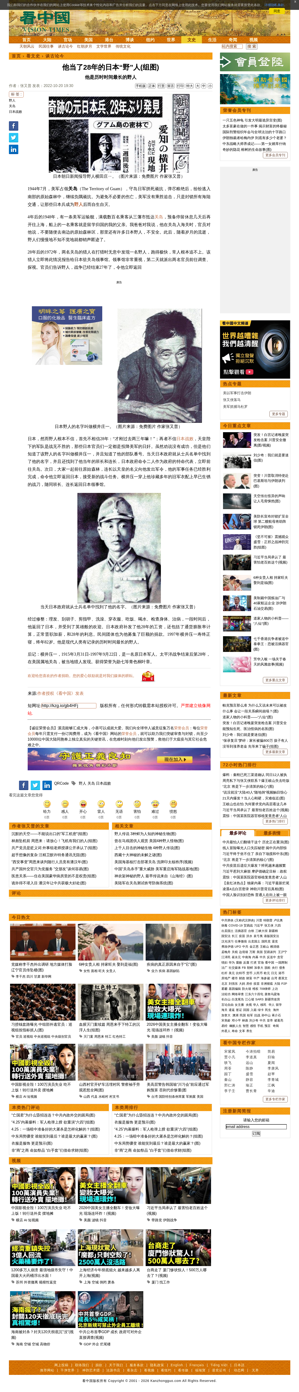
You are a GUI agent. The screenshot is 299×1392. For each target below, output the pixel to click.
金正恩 (254, 946)
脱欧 (268, 967)
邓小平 (236, 1020)
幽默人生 (235, 1026)
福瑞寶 (200, 1370)
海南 (19, 1344)
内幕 (255, 957)
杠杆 (224, 973)
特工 (108, 1036)
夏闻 (271, 1063)
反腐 (246, 962)
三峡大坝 (261, 931)
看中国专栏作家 (239, 1042)
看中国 (47, 21)
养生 (249, 1031)
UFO (238, 946)
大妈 (242, 983)
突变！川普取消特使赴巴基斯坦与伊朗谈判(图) (271, 480)
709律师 (265, 989)
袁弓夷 (258, 936)
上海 (87, 1282)
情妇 (224, 962)
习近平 (258, 925)
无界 (255, 1370)
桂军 (250, 1015)
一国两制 (281, 962)
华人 (256, 1004)
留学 (279, 1004)
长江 (235, 936)
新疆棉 (273, 931)
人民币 (258, 973)
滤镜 (162, 1036)
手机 (260, 1026)
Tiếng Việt (219, 1365)
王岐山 (264, 946)
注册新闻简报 (237, 1111)
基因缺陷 (172, 971)
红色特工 (119, 1036)
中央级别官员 (61, 1036)
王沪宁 (282, 952)
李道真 (251, 1057)
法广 (224, 967)
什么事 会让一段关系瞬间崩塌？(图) (251, 711)
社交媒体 (235, 967)
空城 (95, 1282)
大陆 (47, 40)
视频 (253, 40)
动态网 (239, 1370)
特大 (189, 86)
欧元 (267, 973)
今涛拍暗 (253, 1051)
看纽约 (166, 1370)
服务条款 (137, 1365)
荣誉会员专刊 (237, 110)
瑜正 (249, 1085)
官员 (19, 1036)
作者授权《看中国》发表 (60, 693)
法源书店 (113, 1370)
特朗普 (268, 920)
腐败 (239, 962)
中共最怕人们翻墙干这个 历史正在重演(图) (256, 842)
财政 (242, 978)
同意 (277, 11)
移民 (263, 1004)
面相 (94, 971)
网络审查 (238, 994)
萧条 (111, 1282)
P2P (284, 983)
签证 (239, 1010)
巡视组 (28, 1036)
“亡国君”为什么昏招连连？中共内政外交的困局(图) (53, 1115)
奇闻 (233, 40)
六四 (278, 925)
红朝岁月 (84, 46)
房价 (249, 983)
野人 (12, 100)
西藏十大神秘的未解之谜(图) (138, 855)
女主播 (240, 1004)
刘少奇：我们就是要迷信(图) (245, 735)
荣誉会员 (181, 728)
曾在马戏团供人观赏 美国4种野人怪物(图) (149, 841)
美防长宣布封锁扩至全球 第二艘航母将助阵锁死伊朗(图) (271, 521)
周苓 (228, 1068)
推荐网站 (47, 1370)
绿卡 (261, 1010)
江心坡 (249, 999)
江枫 (271, 1085)
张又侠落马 (232, 400)
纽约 (150, 40)
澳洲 (235, 1015)
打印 (180, 86)
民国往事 (46, 46)
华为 (232, 962)
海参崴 (265, 978)
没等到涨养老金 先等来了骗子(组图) (251, 746)
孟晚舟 (226, 952)
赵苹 (271, 1074)
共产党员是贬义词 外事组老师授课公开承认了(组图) (54, 848)
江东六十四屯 (254, 994)
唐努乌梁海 (272, 994)
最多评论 (237, 833)
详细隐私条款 (274, 5)
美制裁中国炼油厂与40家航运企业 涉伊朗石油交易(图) (270, 603)
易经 (224, 1026)
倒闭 (103, 1282)
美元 (232, 973)
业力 (154, 971)
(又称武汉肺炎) (245, 920)
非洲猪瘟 (267, 983)
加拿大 (258, 967)
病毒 (224, 925)
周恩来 (99, 1036)
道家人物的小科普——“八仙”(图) (248, 717)
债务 (282, 967)
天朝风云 (26, 46)
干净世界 (68, 1370)
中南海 (246, 957)
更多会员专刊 (275, 155)
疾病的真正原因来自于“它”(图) (172, 964)
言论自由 (227, 1004)
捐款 (98, 1365)
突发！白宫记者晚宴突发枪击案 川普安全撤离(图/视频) (271, 440)
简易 (271, 1051)
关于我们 (116, 1365)
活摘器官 (241, 931)
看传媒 (183, 1370)
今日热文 (21, 917)
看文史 (33, 56)
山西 (86, 1096)
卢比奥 (278, 920)
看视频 (149, 1370)
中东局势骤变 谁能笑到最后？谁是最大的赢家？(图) (54, 1136)
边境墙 (243, 952)
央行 (275, 967)
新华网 (46, 976)
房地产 (226, 978)
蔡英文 (283, 978)
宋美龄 (226, 1020)
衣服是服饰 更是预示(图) (32, 1143)
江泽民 (226, 957)
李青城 (273, 1080)
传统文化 (123, 46)
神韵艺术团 (91, 1370)
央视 (249, 1004)
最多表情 (272, 833)
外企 (95, 1344)
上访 (275, 989)
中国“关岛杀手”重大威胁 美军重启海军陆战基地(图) (156, 869)
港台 (109, 40)
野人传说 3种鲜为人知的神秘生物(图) (145, 834)
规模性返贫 (48, 1282)
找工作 (164, 1282)
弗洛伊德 (227, 946)
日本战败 (15, 111)
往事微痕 (241, 941)
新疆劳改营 (272, 999)
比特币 (240, 973)
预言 (268, 1026)
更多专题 (278, 414)
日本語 (239, 1365)
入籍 (253, 1010)
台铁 (251, 931)
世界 (171, 40)
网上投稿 (61, 1365)
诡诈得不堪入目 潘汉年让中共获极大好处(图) (48, 883)
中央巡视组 (42, 1036)
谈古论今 (65, 46)
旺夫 (101, 971)
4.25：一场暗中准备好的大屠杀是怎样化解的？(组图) (55, 1129)
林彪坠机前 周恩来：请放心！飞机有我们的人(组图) (54, 841)
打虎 (253, 962)
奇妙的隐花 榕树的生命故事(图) (247, 149)
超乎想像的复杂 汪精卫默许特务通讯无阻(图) (48, 855)
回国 (246, 1010)
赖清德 (274, 946)
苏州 (19, 1282)
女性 (86, 971)
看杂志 (132, 1370)
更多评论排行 (275, 900)
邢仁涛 (229, 1085)
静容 (249, 1080)
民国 (243, 1015)
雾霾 (224, 989)
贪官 (280, 957)
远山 (249, 1063)
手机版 (141, 86)
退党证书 (219, 1370)
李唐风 (273, 1068)
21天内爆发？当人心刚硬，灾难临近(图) (254, 798)
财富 (249, 978)
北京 (224, 983)
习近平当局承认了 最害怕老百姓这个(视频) (256, 810)
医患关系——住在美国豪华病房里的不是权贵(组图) (54, 876)
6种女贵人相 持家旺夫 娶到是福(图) (108, 964)
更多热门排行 (275, 821)
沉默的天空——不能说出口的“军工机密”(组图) (49, 834)
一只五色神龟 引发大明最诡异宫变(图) (252, 120)
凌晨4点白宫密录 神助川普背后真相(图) (253, 889)
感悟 (253, 1026)
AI (24, 1096)
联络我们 (82, 1365)
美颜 (154, 1036)
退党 (275, 941)
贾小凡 (229, 1057)
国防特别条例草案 (172, 1096)
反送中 (271, 957)
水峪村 (103, 1096)
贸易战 (248, 925)
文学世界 (103, 46)
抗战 (257, 1015)
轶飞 (228, 1063)
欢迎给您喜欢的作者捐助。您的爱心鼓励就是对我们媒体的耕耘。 (82, 676)
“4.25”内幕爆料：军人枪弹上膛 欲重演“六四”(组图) (53, 1122)
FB (244, 967)
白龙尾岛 (238, 999)
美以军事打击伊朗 (237, 393)
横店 (19, 1096)
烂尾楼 (105, 1344)
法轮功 (226, 994)
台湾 (154, 1096)
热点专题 (232, 384)
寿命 (235, 1031)
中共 (245, 946)
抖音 (169, 1036)
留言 (170, 86)
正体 (151, 86)
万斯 (252, 952)
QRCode (61, 783)
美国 (88, 40)
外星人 (226, 1031)
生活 (212, 40)
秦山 (228, 1080)
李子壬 (229, 1091)
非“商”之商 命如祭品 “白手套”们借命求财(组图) (50, 1150)
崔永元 (236, 957)
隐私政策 (157, 1365)
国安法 (226, 936)
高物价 (45, 1344)
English (177, 1365)
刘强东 (233, 983)
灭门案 (88, 1036)
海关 (224, 1010)
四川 (29, 976)
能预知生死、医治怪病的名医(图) (248, 729)
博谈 (129, 40)
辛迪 (271, 1091)
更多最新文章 (275, 752)
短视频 (32, 1096)
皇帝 (270, 1020)
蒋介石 (277, 1015)
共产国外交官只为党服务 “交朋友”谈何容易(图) (50, 869)
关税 (235, 952)
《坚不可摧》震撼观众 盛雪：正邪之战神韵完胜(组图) (271, 542)
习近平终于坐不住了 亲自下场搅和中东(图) (256, 854)
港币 (281, 973)
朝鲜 (250, 967)
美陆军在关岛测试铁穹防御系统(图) (143, 883)
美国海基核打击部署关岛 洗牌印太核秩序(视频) (153, 862)
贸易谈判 (270, 952)
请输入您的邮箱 (256, 1120)
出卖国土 (227, 931)
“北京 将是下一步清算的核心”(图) (248, 786)
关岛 (12, 106)
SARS (259, 999)
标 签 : (16, 94)
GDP (87, 1344)
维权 (255, 989)
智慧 (246, 1026)
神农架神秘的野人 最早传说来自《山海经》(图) (153, 876)
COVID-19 (236, 925)
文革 (242, 1031)
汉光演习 (227, 941)
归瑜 (271, 1057)
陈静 (249, 1068)
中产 (257, 978)
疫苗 (242, 936)
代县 (94, 1096)
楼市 (235, 978)
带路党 (156, 1220)
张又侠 (268, 925)
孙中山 (266, 1015)
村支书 (114, 1096)
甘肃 (37, 976)
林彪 (245, 1020)
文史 (191, 40)
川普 (259, 920)
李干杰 (21, 976)
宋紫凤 (229, 1051)
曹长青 (251, 1091)
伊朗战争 (170, 1220)
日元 (274, 973)
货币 (249, 973)
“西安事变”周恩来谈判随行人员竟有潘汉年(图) (49, 862)
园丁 (228, 1074)
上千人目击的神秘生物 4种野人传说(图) (147, 848)
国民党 (266, 941)
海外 (276, 1010)
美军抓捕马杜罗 (235, 407)
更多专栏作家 (275, 1099)
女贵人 (111, 971)
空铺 (27, 1344)
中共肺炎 (227, 920)
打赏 (161, 86)
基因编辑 (235, 989)
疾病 (162, 971)
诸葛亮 (278, 1020)
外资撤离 (31, 1282)
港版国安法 (271, 936)
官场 (68, 40)
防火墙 (246, 989)
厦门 (155, 1282)
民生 (268, 1010)
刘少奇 (253, 1020)
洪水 (249, 936)
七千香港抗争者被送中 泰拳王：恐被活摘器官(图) (271, 644)
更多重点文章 (275, 680)
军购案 (191, 1096)
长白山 (226, 999)
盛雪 (249, 1074)
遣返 (232, 1010)
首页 (26, 40)
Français (196, 1365)
